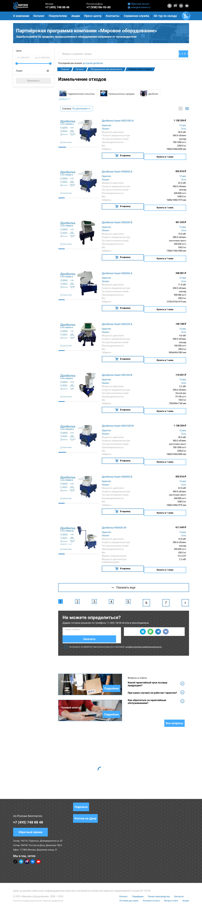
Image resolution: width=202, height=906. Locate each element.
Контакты (112, 16)
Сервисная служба (136, 16)
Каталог (122, 884)
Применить (33, 82)
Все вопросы (174, 711)
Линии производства (158, 884)
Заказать (108, 625)
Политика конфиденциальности (30, 888)
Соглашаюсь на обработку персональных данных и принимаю (113, 632)
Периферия (137, 884)
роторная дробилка (93, 64)
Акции (185, 888)
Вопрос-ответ (171, 888)
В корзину (122, 159)
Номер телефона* (72, 623)
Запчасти (179, 884)
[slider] (16, 64)
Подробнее (111, 674)
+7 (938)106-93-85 (98, 7)
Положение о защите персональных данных (86, 899)
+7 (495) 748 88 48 (57, 7)
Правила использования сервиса (129, 899)
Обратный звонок (138, 4)
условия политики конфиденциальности (143, 633)
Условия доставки (127, 888)
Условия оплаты (150, 888)
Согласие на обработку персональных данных (37, 899)
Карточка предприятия (61, 888)
